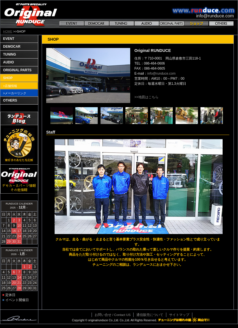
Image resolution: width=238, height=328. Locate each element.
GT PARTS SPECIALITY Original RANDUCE (30, 14)
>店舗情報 (10, 86)
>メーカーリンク (14, 93)
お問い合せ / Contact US (112, 314)
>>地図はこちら (146, 97)
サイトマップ (179, 314)
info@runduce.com (161, 73)
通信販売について (149, 314)
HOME (7, 31)
